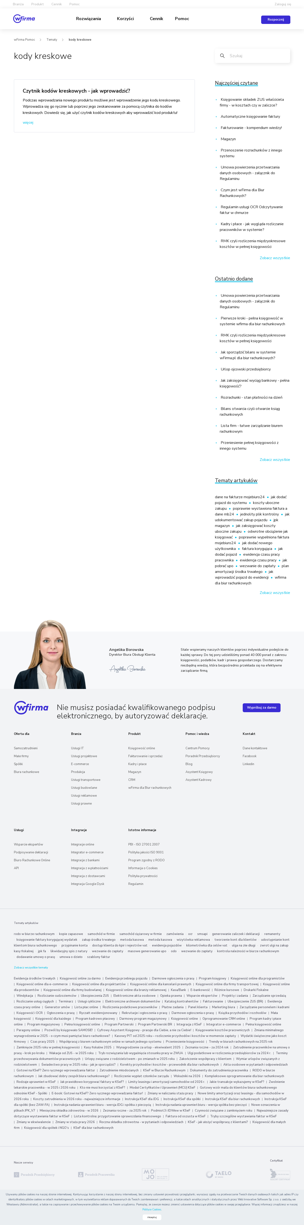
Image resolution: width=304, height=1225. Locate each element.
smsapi (202, 934)
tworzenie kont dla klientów (235, 940)
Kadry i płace (137, 764)
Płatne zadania (173, 1007)
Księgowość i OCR (30, 1013)
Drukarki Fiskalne (256, 990)
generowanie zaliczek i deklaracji (236, 934)
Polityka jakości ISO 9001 (146, 852)
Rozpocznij (276, 19)
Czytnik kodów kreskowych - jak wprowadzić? (76, 91)
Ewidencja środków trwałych (34, 978)
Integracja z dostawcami (88, 876)
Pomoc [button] (74, 4)
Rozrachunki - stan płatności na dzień (251, 397)
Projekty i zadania (235, 996)
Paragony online (28, 1030)
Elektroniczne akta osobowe (134, 996)
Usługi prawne (81, 803)
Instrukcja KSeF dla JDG (142, 1099)
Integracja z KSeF (189, 1024)
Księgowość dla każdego (53, 1019)
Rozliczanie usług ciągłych (35, 1001)
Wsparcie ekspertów (28, 844)
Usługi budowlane (84, 788)
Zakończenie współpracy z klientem (205, 1059)
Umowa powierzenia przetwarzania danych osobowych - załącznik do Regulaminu (250, 173)
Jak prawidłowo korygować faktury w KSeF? (92, 1082)
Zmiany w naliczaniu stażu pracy (170, 1093)
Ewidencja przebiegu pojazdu (126, 978)
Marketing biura (223, 1007)
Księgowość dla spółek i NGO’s (46, 1128)
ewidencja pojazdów (167, 945)
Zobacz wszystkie (275, 258)
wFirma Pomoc (24, 40)
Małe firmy (21, 756)
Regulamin (135, 884)
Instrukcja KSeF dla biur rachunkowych (232, 1099)
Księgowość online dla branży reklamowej (136, 990)
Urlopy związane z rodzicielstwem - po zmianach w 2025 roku (130, 1059)
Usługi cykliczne (89, 1001)
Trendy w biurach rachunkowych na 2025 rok (241, 1042)
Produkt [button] (37, 4)
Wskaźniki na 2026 (187, 1076)
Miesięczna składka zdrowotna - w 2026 (69, 1110)
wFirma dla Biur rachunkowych (149, 788)
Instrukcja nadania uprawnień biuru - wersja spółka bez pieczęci (201, 1105)
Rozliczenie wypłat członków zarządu (141, 1076)
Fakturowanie (213, 1001)
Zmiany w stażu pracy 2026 (75, 1122)
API (16, 868)
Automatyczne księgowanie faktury (250, 116)
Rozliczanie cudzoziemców (57, 996)
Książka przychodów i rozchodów (242, 1013)
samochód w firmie (101, 934)
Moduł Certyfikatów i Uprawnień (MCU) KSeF (162, 1087)
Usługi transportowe (85, 780)
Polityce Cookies (151, 1209)
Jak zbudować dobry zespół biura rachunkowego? (74, 1076)
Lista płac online (86, 1007)
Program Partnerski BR (155, 1024)
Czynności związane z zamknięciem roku (223, 1110)
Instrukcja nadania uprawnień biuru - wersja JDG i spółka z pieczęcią (102, 1105)
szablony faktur (98, 957)
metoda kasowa (132, 940)
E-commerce (80, 764)
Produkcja (78, 772)
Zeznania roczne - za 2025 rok (124, 1110)
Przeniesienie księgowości (185, 1042)
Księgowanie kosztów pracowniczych (223, 1030)
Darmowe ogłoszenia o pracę (173, 978)
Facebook (249, 756)
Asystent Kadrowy (199, 780)
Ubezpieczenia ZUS (95, 996)
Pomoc (182, 19)
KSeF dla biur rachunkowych (93, 1128)
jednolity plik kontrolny (260, 514)
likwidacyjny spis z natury (69, 951)
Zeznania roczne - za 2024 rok (207, 1047)
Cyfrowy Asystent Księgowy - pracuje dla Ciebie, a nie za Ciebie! (144, 1030)
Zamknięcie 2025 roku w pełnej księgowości (48, 1047)
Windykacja (25, 996)
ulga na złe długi (243, 945)
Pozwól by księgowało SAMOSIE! (69, 1030)
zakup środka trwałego (99, 940)
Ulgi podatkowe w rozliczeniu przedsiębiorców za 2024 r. (229, 1053)
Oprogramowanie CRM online (224, 1019)
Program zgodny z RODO (146, 860)
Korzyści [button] (126, 19)
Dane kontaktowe (255, 748)
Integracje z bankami (85, 860)
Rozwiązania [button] (89, 19)
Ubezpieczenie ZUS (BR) (245, 1001)
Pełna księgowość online (82, 1024)
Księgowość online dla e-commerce (42, 984)
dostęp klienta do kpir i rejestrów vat (119, 945)
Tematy (51, 40)
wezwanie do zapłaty (258, 566)
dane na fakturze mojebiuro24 (240, 497)
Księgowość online (141, 748)
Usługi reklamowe (84, 796)
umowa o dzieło (71, 957)
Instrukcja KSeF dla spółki (182, 1099)
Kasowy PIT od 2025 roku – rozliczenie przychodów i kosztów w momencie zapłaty (175, 1036)
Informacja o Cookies (143, 868)
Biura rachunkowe (26, 772)
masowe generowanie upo (147, 951)
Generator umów (57, 1007)
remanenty (272, 934)
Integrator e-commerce (87, 852)
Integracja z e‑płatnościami (89, 868)
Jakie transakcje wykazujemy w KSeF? (237, 1082)
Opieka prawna (171, 996)
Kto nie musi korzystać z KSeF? (102, 1087)
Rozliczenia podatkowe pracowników (130, 1007)
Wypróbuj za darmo (261, 707)
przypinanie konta (75, 945)
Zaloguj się (283, 4)
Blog (189, 764)
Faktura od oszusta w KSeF (186, 1116)
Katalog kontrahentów (181, 1001)
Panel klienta (198, 1007)
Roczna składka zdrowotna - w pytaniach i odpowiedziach (141, 1122)
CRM (131, 780)
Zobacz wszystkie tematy (31, 967)
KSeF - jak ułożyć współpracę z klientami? (218, 1122)
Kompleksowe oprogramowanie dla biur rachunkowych (244, 1076)
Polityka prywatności (143, 876)
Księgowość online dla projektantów (99, 984)
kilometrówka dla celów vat (206, 945)
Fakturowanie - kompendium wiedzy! (251, 127)
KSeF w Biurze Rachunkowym (164, 1070)
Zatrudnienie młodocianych (119, 1070)
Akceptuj (152, 1217)
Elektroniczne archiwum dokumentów (132, 1001)
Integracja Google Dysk (87, 884)
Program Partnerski (119, 1024)
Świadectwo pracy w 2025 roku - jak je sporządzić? (78, 1065)
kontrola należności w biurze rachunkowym (248, 951)
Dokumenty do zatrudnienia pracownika (219, 1070)
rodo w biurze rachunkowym (34, 934)
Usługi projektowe (84, 756)
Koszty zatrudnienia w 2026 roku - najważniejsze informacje (76, 1099)
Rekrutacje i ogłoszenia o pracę (145, 1013)
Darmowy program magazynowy (143, 1019)
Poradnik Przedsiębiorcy (203, 756)
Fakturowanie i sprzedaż (145, 756)
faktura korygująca (257, 548)
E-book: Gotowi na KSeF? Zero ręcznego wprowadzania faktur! (97, 1093)
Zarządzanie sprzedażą (269, 996)
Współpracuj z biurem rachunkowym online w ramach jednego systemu (110, 1042)
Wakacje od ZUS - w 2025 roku (71, 1053)
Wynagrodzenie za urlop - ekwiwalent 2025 (148, 1047)
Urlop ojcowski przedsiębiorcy (245, 369)
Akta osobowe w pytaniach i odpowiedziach (255, 1065)
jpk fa (42, 951)
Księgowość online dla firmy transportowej (227, 984)
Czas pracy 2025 (42, 1042)
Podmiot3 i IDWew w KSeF (170, 1110)
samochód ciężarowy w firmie (140, 934)
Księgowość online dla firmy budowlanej (72, 990)
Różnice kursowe (226, 990)
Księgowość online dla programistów (258, 978)
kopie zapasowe (71, 934)
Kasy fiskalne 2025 (98, 1047)
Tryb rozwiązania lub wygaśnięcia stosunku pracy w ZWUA (140, 1053)
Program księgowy (212, 978)
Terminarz (65, 1001)
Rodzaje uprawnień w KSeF (36, 1082)
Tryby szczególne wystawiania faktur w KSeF (243, 1116)
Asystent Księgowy (199, 772)
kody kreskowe (80, 40)
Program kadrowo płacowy (95, 1019)
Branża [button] (18, 4)
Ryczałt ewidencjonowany (98, 1013)
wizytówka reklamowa (193, 940)
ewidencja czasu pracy (258, 560)
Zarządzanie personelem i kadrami (264, 1007)
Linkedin (248, 764)
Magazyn (228, 139)
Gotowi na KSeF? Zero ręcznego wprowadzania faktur (56, 1070)
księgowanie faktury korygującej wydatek (47, 940)
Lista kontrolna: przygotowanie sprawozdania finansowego (117, 1116)
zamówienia (175, 934)
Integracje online (82, 844)
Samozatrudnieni (26, 748)
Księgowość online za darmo (80, 978)
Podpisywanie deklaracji (31, 852)
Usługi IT (77, 748)
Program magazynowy (43, 1024)
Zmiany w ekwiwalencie (34, 1122)
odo (174, 951)
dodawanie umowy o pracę (36, 957)
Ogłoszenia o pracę (61, 1013)
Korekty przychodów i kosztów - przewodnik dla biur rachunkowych (169, 1065)
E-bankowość (200, 990)
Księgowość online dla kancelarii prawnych (160, 984)
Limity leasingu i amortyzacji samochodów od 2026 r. (166, 1082)
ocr (190, 934)
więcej (28, 122)
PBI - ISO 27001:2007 (144, 844)
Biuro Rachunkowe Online (32, 860)
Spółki (18, 764)
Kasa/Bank (178, 990)
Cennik (56, 4)
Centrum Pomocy (198, 748)
